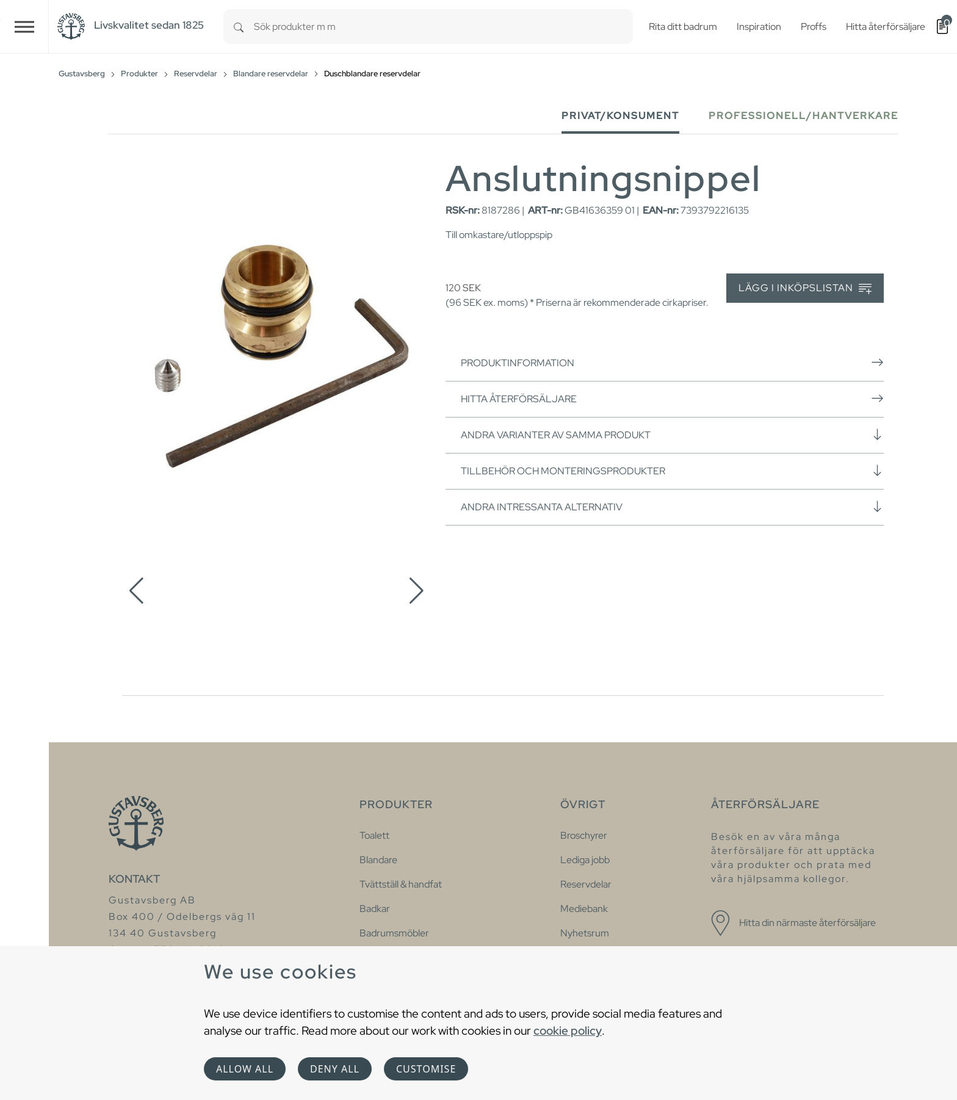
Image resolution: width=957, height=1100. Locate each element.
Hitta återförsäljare (672, 398)
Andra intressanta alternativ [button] (672, 506)
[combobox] (443, 26)
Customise (426, 1069)
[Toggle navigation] (24, 26)
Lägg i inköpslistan (805, 288)
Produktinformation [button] (672, 362)
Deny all (334, 1069)
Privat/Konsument (620, 115)
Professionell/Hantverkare (803, 115)
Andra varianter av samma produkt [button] (672, 434)
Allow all (244, 1069)
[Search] (238, 26)
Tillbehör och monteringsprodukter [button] (672, 470)
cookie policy (567, 1030)
